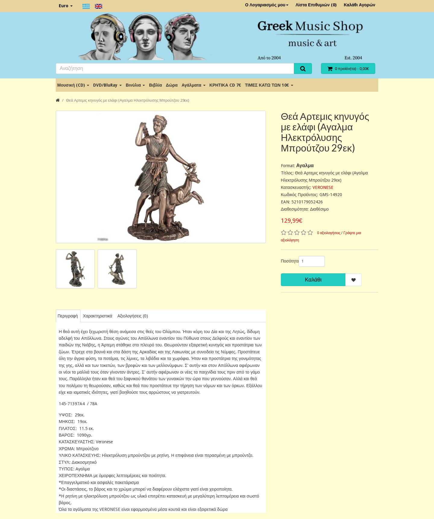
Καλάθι (313, 279)
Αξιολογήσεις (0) (132, 316)
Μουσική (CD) (73, 85)
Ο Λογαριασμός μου (266, 4)
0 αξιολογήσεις (329, 233)
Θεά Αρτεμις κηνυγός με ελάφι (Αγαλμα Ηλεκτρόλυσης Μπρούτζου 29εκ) (127, 100)
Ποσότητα (287, 261)
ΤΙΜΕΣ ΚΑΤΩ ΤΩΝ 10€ (269, 85)
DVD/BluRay (107, 85)
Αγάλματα (193, 85)
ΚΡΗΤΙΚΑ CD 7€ (225, 85)
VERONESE (323, 187)
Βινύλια (135, 85)
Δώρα (172, 85)
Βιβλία (155, 85)
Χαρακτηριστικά (97, 316)
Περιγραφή (68, 316)
